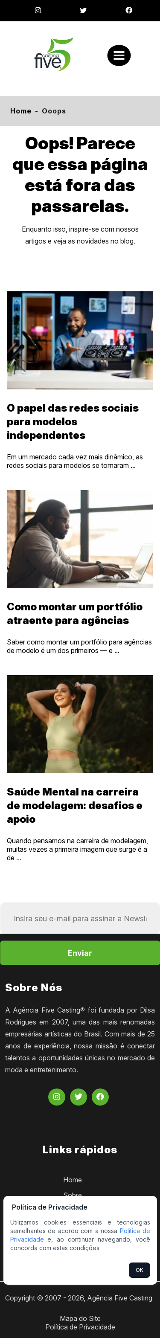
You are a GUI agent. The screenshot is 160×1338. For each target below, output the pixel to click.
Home (21, 111)
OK (139, 1270)
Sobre (72, 1195)
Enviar (80, 953)
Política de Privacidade (80, 1327)
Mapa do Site (80, 1318)
